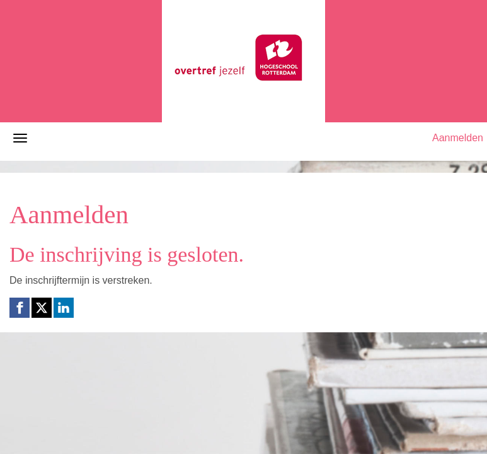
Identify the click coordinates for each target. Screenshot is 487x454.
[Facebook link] (19, 308)
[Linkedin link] (64, 308)
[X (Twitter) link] (42, 308)
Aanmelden (457, 137)
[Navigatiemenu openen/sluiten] (20, 138)
